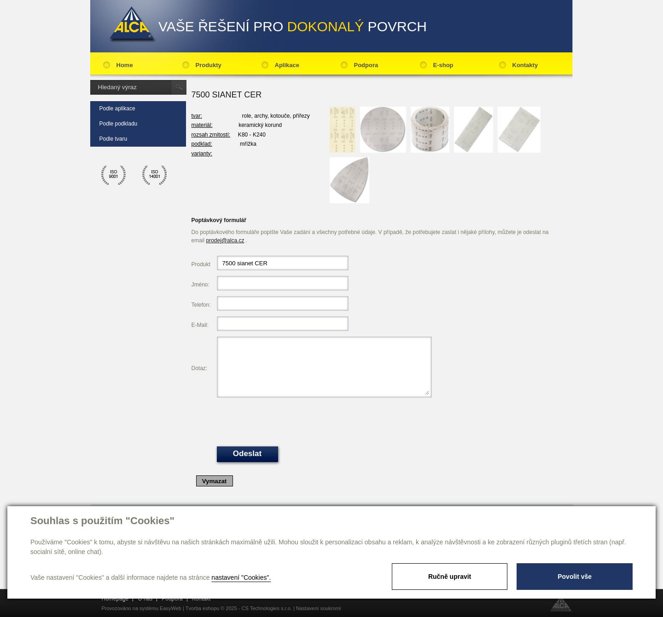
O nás (145, 598)
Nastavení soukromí (318, 608)
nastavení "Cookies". (241, 577)
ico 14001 (155, 175)
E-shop (443, 65)
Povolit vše (575, 576)
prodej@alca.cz (225, 240)
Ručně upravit (449, 576)
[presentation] (287, 421)
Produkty (208, 65)
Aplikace (287, 65)
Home (124, 65)
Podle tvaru (113, 139)
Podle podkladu (118, 123)
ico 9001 (114, 175)
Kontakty (525, 65)
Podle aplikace (117, 108)
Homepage (115, 598)
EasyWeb (170, 608)
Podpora (366, 65)
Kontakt (201, 598)
